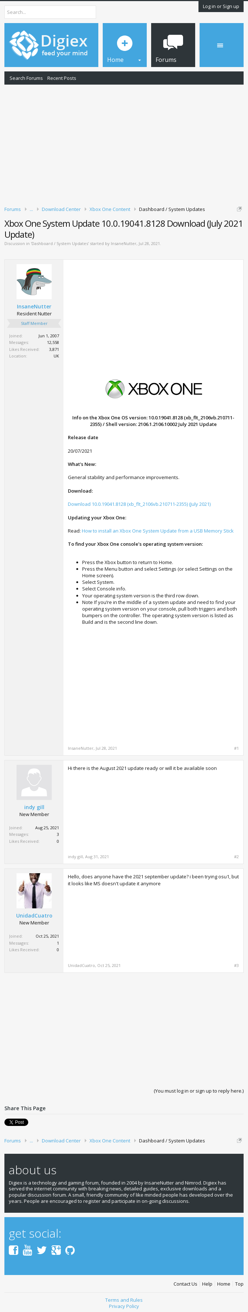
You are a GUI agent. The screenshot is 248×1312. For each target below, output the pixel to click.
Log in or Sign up (221, 6)
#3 (236, 965)
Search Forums (26, 78)
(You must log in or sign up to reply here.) (199, 1090)
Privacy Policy (124, 1306)
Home (223, 1284)
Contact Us (185, 1284)
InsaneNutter (123, 243)
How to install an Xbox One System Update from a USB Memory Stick (158, 530)
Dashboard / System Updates (60, 243)
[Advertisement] (124, 144)
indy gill (34, 807)
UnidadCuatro (34, 916)
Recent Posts (61, 78)
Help (207, 1284)
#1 (236, 748)
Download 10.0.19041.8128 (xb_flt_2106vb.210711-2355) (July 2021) (139, 504)
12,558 (53, 342)
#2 (236, 856)
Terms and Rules (124, 1300)
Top (239, 1284)
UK (56, 356)
